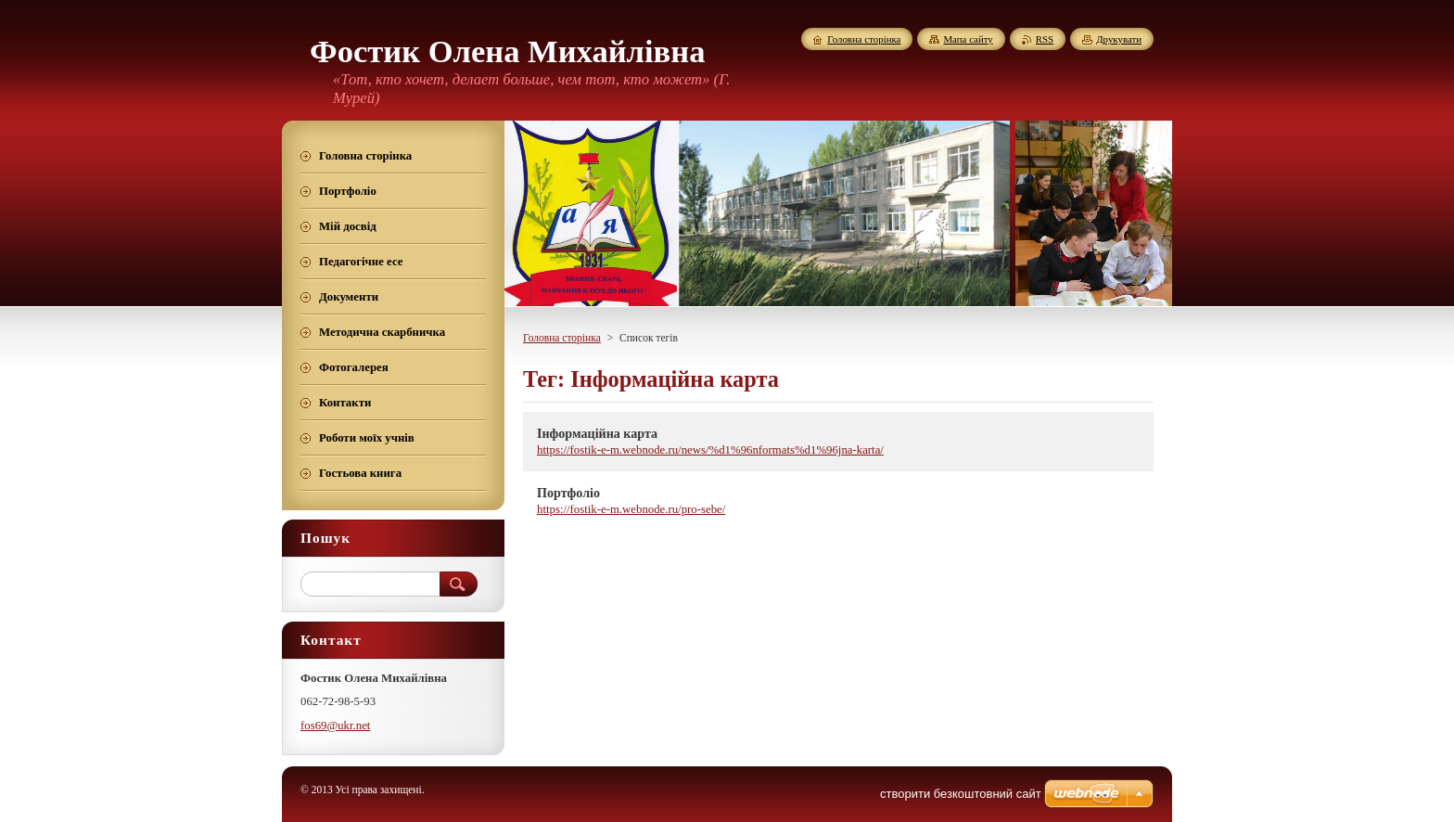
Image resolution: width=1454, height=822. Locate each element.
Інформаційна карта (597, 433)
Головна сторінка (562, 337)
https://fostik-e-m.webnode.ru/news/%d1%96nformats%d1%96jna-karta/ (710, 449)
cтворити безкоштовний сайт (960, 794)
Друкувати (1119, 39)
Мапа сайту (967, 39)
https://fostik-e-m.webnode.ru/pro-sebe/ (631, 509)
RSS (1044, 39)
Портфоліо (568, 492)
